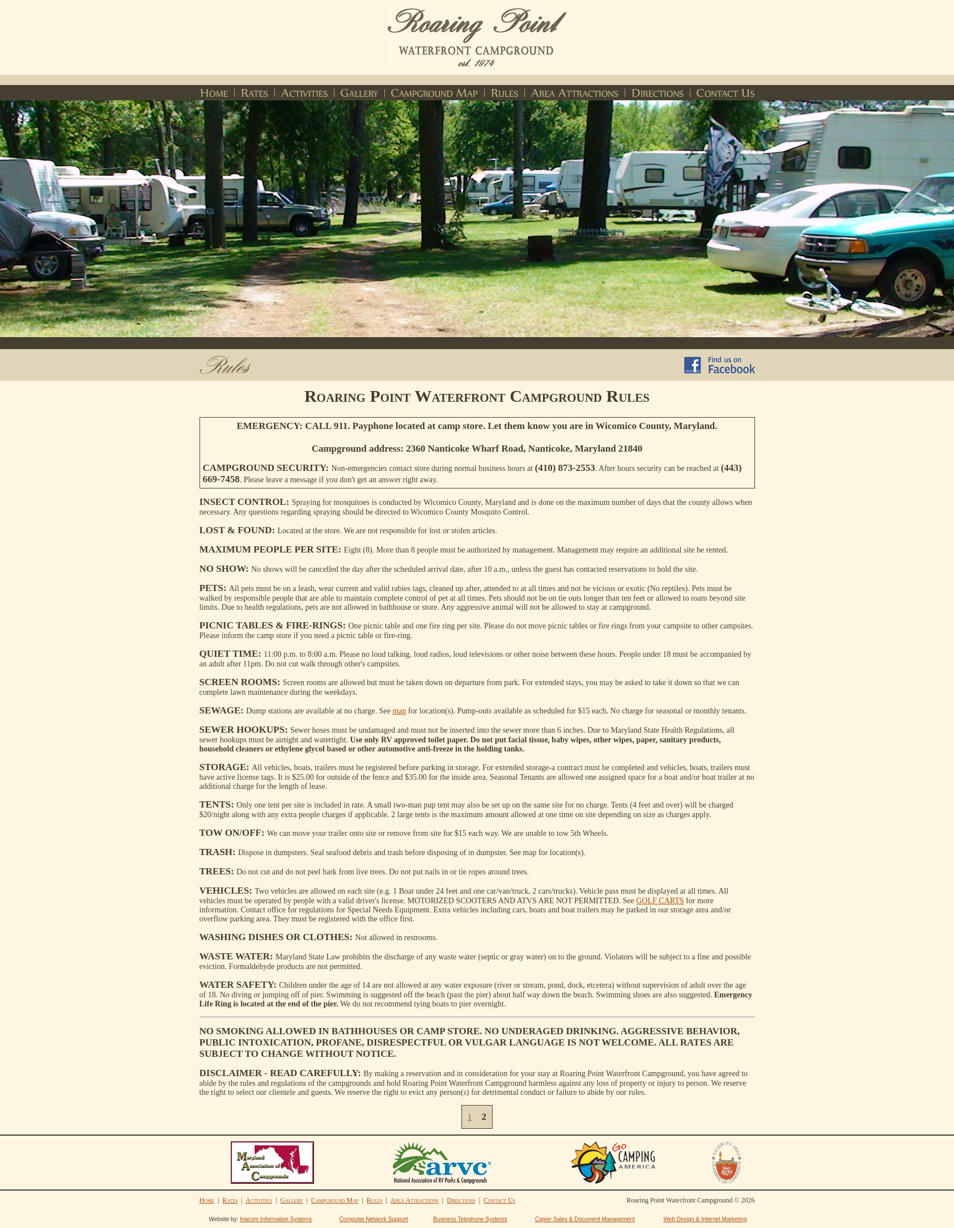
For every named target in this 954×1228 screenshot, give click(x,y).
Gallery (292, 1200)
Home (207, 1200)
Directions (461, 1200)
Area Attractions (414, 1200)
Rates (230, 1200)
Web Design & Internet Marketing (705, 1219)
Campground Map (334, 1200)
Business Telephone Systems (470, 1219)
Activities (258, 1200)
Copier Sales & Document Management (585, 1219)
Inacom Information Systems (276, 1219)
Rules (375, 1200)
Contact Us (499, 1200)
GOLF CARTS (660, 900)
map (399, 711)
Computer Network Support (374, 1219)
